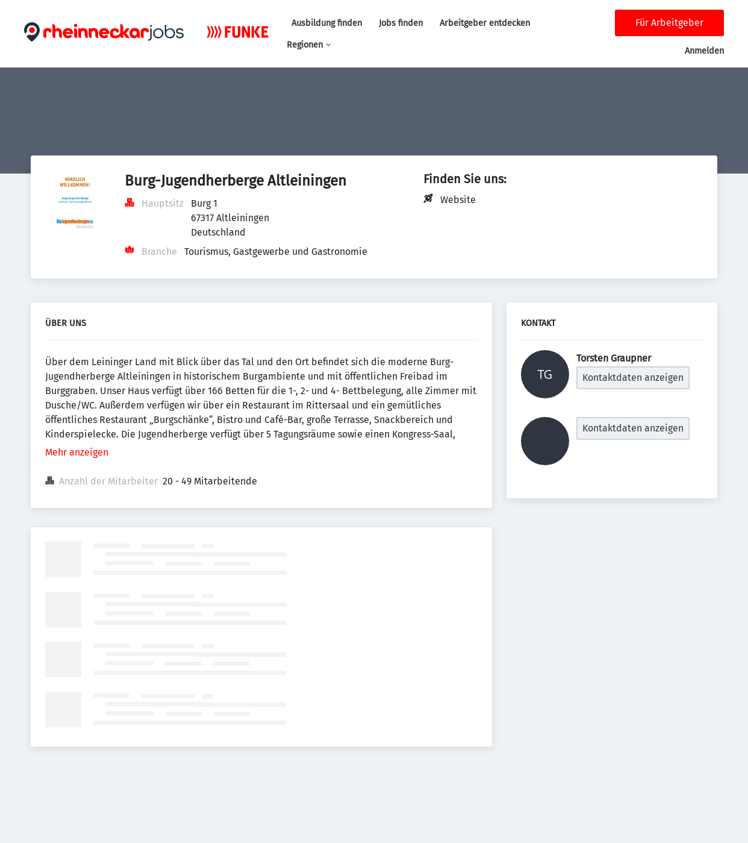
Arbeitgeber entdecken (485, 23)
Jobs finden (401, 23)
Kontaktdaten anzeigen (633, 377)
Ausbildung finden (326, 23)
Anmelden (704, 51)
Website (458, 199)
